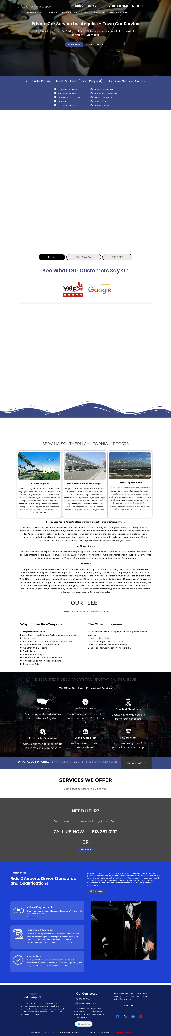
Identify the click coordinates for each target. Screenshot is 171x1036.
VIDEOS (105, 12)
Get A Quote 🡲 (136, 763)
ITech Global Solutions (122, 1032)
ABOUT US (31, 12)
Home (22, 12)
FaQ (111, 12)
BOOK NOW (95, 12)
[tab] (52, 257)
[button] (53, 12)
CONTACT (85, 12)
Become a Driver (123, 12)
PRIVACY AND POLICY (69, 12)
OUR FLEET (42, 12)
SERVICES (53, 12)
